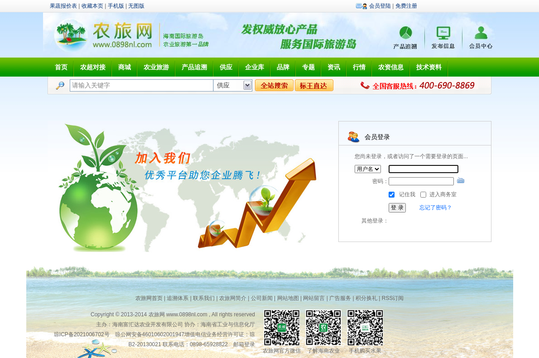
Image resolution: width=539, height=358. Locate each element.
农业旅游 (156, 67)
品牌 (283, 67)
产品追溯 (194, 67)
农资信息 (391, 67)
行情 (359, 67)
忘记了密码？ (435, 207)
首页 (61, 67)
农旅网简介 (232, 298)
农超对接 (93, 67)
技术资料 (429, 67)
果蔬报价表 (63, 6)
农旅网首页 (149, 298)
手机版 (116, 6)
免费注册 (406, 6)
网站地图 (288, 298)
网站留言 (314, 298)
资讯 (333, 67)
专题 (308, 67)
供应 (226, 67)
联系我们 (204, 298)
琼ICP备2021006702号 (82, 334)
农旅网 (157, 314)
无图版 (136, 6)
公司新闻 (262, 298)
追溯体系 (177, 298)
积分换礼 (366, 298)
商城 (124, 67)
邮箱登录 (244, 344)
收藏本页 (92, 6)
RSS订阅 (393, 298)
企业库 (254, 67)
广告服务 (340, 298)
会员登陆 (380, 6)
